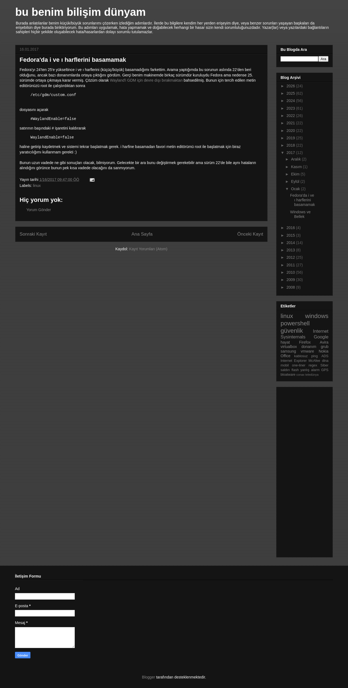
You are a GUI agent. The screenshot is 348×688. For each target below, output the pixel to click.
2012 (291, 257)
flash (295, 370)
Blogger (148, 677)
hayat (285, 342)
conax (300, 374)
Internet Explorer (294, 361)
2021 (291, 123)
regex (313, 365)
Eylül (295, 181)
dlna (325, 361)
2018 (291, 145)
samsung (288, 351)
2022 (291, 115)
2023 (291, 108)
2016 (291, 228)
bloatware (288, 375)
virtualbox (289, 346)
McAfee (314, 361)
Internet (320, 331)
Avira (324, 342)
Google (321, 337)
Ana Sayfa (142, 234)
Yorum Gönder (38, 210)
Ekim (295, 174)
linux (37, 185)
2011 (291, 265)
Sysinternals (293, 337)
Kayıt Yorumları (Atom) (148, 249)
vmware (307, 351)
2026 (291, 86)
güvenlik (292, 330)
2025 (291, 93)
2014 (291, 242)
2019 (291, 138)
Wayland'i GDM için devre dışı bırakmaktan (146, 80)
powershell (295, 323)
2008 (291, 287)
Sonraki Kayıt (33, 234)
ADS (324, 356)
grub (324, 346)
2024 (291, 100)
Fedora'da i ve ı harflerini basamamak (302, 200)
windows (316, 316)
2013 (291, 250)
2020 (291, 130)
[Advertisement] (302, 470)
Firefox (305, 342)
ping (314, 356)
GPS (324, 370)
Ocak (296, 189)
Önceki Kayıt (250, 234)
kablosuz (301, 356)
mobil (285, 365)
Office (285, 356)
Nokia (323, 351)
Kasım (297, 167)
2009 (291, 279)
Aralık (296, 159)
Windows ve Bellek (300, 214)
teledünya (312, 374)
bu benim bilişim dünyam (80, 12)
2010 (291, 272)
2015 (291, 235)
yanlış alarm (309, 370)
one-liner (298, 365)
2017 (291, 152)
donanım (309, 346)
